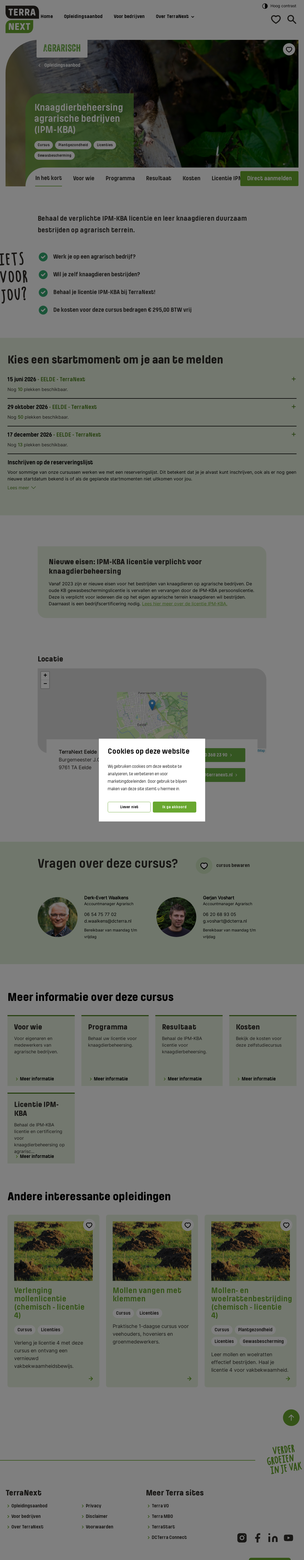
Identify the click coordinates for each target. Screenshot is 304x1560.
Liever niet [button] (129, 807)
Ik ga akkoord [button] (174, 807)
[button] (181, 789)
